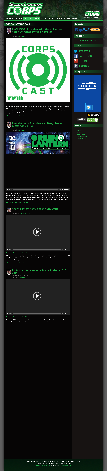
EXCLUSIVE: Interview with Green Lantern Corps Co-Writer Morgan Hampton (37, 31)
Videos (45, 18)
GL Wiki (72, 18)
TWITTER (84, 51)
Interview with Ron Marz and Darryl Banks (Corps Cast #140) (37, 125)
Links (18, 18)
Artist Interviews (24, 213)
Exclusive (22, 36)
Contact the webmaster (42, 466)
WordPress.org (81, 138)
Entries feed (81, 134)
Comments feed (82, 136)
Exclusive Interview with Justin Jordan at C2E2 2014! (40, 272)
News (9, 18)
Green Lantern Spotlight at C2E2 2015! (35, 209)
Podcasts (58, 18)
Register (79, 130)
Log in (79, 132)
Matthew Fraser (67, 466)
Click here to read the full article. (17, 116)
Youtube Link (23, 253)
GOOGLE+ (85, 61)
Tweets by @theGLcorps (87, 41)
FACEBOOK (85, 56)
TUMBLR (84, 66)
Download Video (11, 253)
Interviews (31, 18)
